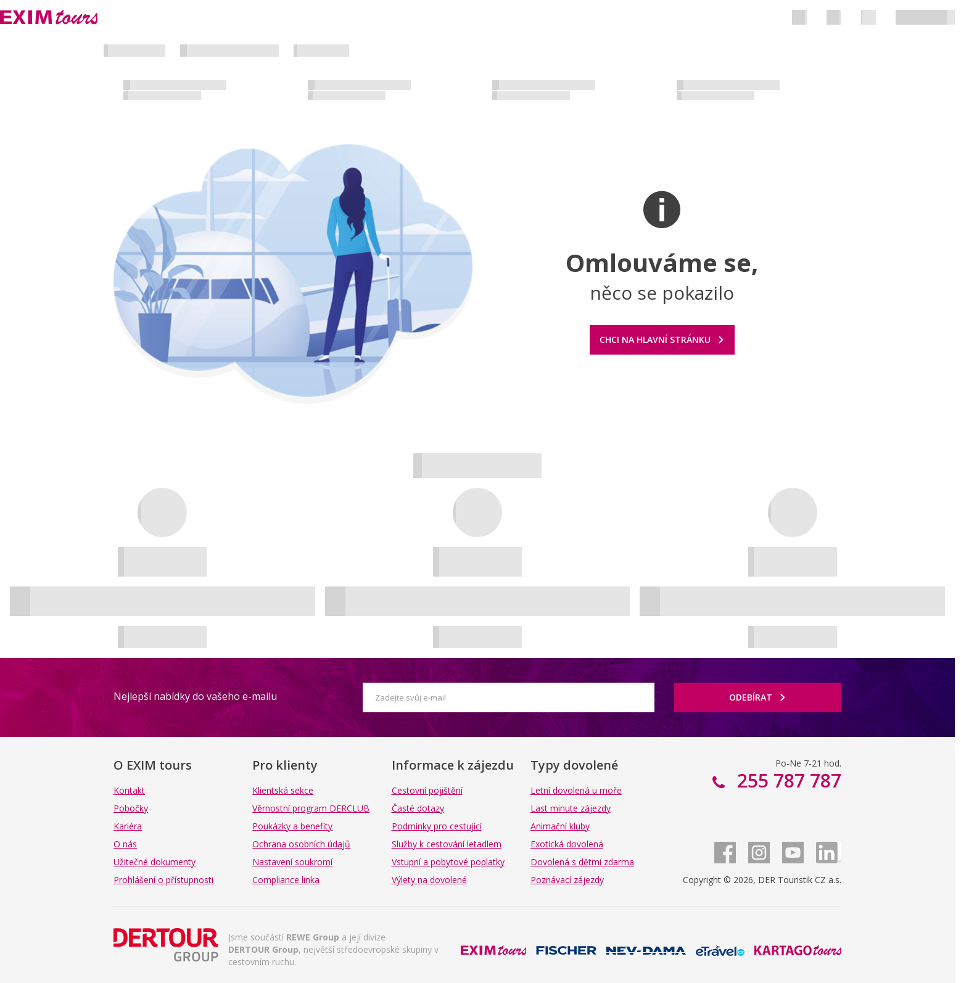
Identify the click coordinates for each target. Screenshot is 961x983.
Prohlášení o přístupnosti (163, 880)
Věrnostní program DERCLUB (310, 808)
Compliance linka (286, 880)
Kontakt (129, 790)
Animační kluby (560, 826)
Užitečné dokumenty (154, 862)
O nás (125, 844)
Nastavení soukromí (292, 862)
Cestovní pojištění (427, 790)
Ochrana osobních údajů (301, 844)
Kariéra (127, 826)
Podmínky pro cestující (437, 826)
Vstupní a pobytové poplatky (448, 862)
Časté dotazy (418, 808)
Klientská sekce (282, 790)
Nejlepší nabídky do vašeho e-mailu (195, 696)
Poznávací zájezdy (567, 880)
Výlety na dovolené (429, 880)
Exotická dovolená (566, 844)
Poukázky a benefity (292, 826)
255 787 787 (786, 780)
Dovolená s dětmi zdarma (582, 862)
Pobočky (130, 808)
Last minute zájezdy (570, 808)
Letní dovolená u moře (576, 790)
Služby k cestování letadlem (446, 844)
